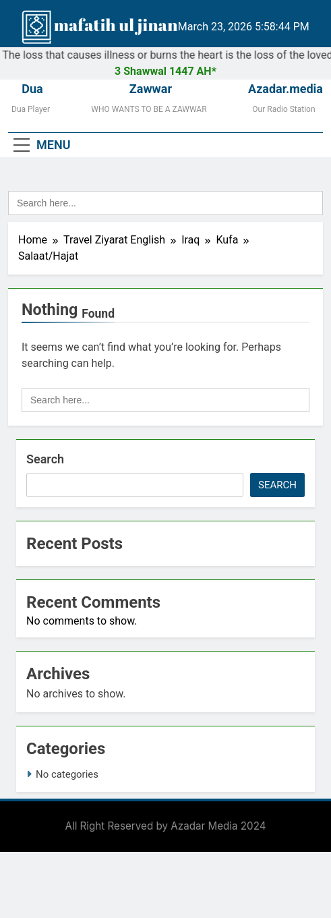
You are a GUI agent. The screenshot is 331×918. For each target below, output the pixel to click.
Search (45, 459)
